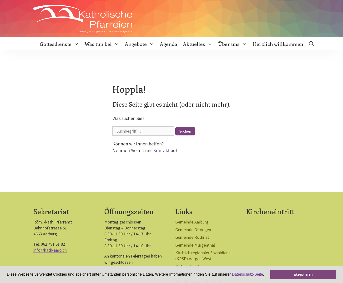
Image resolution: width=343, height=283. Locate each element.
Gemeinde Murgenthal (195, 245)
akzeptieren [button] (303, 274)
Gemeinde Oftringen (193, 229)
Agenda (168, 43)
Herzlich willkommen (278, 43)
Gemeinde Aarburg (191, 222)
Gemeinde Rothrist (192, 237)
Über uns (234, 43)
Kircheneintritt (270, 211)
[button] (266, 275)
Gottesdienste (61, 43)
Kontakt (161, 150)
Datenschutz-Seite (247, 274)
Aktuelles (199, 43)
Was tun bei (103, 43)
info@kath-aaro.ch (50, 250)
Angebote (141, 43)
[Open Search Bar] (311, 43)
